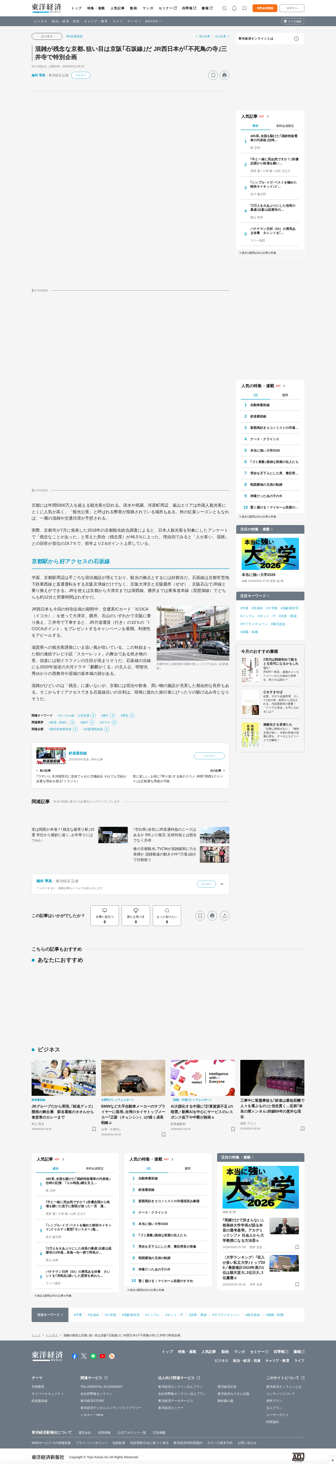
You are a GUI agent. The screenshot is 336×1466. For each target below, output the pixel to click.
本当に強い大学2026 (265, 450)
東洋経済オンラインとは (255, 38)
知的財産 (119, 1443)
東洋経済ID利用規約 (187, 1443)
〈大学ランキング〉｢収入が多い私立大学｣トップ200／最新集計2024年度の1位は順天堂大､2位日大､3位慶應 (244, 1267)
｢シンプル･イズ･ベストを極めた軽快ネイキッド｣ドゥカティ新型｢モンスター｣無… (78, 1227)
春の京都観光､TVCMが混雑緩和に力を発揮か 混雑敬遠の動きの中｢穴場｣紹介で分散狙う (165, 854)
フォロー (80, 75)
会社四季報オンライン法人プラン (182, 1394)
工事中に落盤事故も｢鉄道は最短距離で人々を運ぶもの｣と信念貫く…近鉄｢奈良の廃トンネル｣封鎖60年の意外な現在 (272, 1109)
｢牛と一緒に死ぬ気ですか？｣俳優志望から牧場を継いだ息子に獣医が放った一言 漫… (78, 1204)
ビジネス (41, 21)
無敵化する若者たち (277, 724)
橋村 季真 (38, 75)
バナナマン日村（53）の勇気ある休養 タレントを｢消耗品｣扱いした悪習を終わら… (78, 1273)
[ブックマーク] (213, 75)
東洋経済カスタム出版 (234, 1394)
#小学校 (272, 608)
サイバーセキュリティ (48, 1394)
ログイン (292, 8)
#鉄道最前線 (74, 36)
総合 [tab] (255, 125)
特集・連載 (96, 8)
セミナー (166, 8)
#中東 (244, 608)
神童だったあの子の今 (266, 496)
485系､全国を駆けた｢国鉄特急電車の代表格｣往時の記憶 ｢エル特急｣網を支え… (78, 1181)
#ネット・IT (267, 616)
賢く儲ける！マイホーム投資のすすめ (275, 507)
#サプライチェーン (254, 624)
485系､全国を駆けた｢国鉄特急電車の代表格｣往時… (273, 138)
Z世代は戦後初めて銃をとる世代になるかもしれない (280, 663)
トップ (76, 8)
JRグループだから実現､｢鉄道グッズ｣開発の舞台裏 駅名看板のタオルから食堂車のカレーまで (63, 1111)
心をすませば (273, 692)
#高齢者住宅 (289, 608)
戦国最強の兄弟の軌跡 (266, 484)
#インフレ (247, 616)
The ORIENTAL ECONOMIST (101, 1386)
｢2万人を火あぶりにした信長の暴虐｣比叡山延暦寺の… (272, 207)
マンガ (148, 8)
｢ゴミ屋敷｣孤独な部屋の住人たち (274, 462)
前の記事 (204, 36)
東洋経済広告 (227, 1386)
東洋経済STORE (92, 1401)
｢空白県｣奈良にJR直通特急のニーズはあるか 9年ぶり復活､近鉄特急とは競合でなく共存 (165, 834)
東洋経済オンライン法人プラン (180, 1386)
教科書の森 (226, 1401)
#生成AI (257, 608)
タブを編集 (295, 21)
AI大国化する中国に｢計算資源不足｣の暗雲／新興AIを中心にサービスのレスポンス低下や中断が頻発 (202, 1111)
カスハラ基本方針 (220, 1443)
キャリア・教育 (96, 21)
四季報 (187, 8)
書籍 (205, 8)
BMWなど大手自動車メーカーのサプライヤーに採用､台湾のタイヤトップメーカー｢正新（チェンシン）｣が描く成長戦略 (133, 1114)
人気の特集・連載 (257, 386)
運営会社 (84, 1432)
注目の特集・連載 (255, 529)
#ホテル (105, 722)
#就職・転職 (249, 632)
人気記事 (117, 8)
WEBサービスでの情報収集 (51, 1443)
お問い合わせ (247, 1443)
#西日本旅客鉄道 (60, 729)
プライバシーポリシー (92, 1443)
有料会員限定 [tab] (285, 126)
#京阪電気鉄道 (93, 729)
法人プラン (274, 1408)
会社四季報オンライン (96, 1394)
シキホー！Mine (91, 1415)
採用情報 (104, 1432)
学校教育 (38, 1386)
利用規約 (272, 1422)
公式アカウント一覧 (131, 1432)
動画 (133, 8)
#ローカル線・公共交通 (73, 715)
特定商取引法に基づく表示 (149, 1443)
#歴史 (124, 715)
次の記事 (220, 36)
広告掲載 (159, 1432)
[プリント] (224, 75)
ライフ (118, 21)
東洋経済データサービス (175, 1401)
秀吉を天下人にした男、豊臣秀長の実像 (275, 473)
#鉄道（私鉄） (58, 722)
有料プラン (274, 1401)
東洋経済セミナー (171, 1408)
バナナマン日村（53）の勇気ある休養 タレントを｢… (273, 231)
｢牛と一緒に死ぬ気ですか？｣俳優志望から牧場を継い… (274, 161)
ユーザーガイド (277, 1415)
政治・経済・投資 (66, 21)
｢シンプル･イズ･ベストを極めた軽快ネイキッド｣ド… (273, 184)
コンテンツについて (280, 1394)
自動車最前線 (260, 405)
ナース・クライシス (264, 439)
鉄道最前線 (78, 753)
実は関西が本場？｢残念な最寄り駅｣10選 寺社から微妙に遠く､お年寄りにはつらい (63, 834)
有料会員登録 (265, 8)
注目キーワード (253, 596)
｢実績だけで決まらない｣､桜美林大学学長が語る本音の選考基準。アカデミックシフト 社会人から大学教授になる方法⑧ (244, 1230)
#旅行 (105, 715)
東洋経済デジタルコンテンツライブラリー (110, 1408)
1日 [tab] (255, 395)
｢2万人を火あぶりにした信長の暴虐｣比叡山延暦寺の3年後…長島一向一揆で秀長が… (79, 1250)
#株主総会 (278, 624)
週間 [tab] (285, 395)
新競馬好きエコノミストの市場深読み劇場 (275, 428)
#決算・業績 (287, 616)
